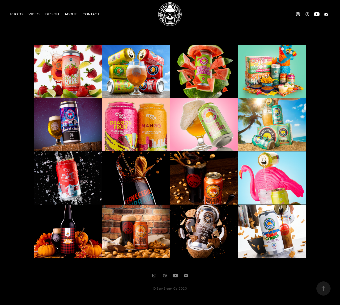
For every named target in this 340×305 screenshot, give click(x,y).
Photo (16, 14)
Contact (91, 14)
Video (34, 14)
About (71, 14)
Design (52, 14)
